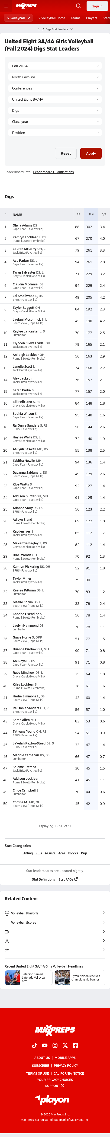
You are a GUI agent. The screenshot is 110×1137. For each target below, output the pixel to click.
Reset (66, 153)
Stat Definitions (43, 879)
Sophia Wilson (23, 413)
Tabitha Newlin (24, 460)
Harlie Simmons (24, 696)
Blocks (73, 853)
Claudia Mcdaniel (26, 284)
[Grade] (55, 121)
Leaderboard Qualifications (53, 172)
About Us (42, 1057)
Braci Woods (22, 555)
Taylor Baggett (23, 307)
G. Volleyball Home (51, 18)
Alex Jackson (22, 378)
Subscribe (40, 1065)
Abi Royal (20, 660)
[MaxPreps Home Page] (39, 29)
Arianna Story (23, 507)
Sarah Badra (22, 390)
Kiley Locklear (23, 684)
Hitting (28, 853)
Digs (84, 853)
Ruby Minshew (24, 672)
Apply (91, 153)
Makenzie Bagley (26, 543)
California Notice (69, 1073)
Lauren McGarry (24, 248)
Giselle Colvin (23, 602)
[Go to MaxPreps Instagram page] (55, 1046)
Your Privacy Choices (55, 1079)
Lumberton (19, 335)
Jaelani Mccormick (27, 319)
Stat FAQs (68, 879)
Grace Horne (22, 637)
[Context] (55, 99)
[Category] (55, 110)
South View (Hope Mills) (28, 323)
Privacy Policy (66, 1065)
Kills (39, 853)
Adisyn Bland (22, 519)
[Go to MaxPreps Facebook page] (75, 1046)
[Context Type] (55, 88)
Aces (61, 853)
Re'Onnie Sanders (26, 708)
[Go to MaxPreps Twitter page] (65, 1046)
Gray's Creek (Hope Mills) (29, 276)
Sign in (97, 6)
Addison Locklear (26, 778)
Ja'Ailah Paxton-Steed (29, 743)
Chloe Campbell (24, 790)
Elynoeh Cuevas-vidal (29, 343)
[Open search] (79, 6)
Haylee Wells (22, 437)
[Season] (55, 66)
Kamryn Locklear (25, 237)
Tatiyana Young (24, 731)
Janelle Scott (22, 366)
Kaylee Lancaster (26, 331)
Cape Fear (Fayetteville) (28, 229)
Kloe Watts (21, 484)
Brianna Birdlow (24, 649)
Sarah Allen (21, 719)
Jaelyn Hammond (26, 625)
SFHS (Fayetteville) (25, 299)
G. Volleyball (18, 18)
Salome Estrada (24, 766)
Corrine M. (20, 802)
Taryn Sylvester (24, 272)
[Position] (55, 132)
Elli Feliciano (22, 401)
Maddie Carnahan (26, 755)
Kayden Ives (22, 531)
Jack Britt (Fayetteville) (27, 252)
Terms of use (37, 1073)
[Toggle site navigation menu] (6, 6)
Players (91, 18)
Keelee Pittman (24, 590)
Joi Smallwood (23, 295)
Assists (50, 853)
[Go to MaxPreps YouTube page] (45, 1046)
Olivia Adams (22, 225)
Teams (76, 18)
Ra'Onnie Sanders (26, 425)
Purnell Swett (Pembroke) (29, 241)
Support (55, 1085)
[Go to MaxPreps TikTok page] (34, 1046)
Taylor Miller (22, 578)
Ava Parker (21, 260)
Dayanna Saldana (26, 472)
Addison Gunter (24, 496)
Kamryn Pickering (26, 566)
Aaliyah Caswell (24, 449)
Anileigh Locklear (26, 354)
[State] (55, 77)
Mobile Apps (65, 1057)
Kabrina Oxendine (26, 613)
